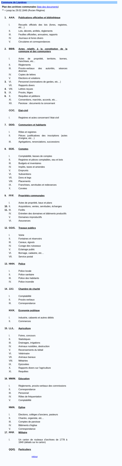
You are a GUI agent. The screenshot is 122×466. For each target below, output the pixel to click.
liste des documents (48, 7)
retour (35, 456)
